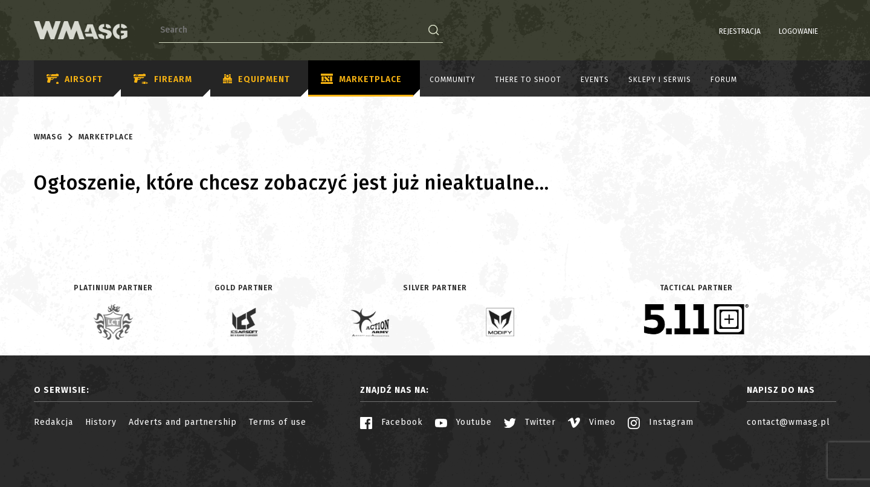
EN (828, 31)
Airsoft (75, 79)
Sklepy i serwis (659, 79)
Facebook (391, 422)
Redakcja (53, 422)
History (101, 422)
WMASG (48, 137)
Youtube (463, 422)
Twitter (530, 422)
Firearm (163, 79)
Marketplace (361, 80)
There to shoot (528, 79)
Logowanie (767, 31)
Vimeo (592, 422)
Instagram (661, 422)
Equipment (256, 79)
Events (595, 79)
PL (812, 31)
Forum (723, 79)
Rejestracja (709, 31)
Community (452, 79)
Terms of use (277, 422)
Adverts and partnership (183, 422)
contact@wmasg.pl (788, 422)
